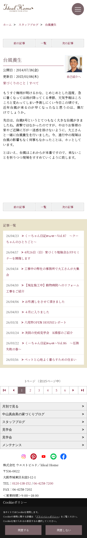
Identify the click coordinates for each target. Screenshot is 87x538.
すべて (34, 83)
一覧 (43, 43)
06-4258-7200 (43, 483)
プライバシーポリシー (47, 516)
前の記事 (19, 43)
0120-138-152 (21, 483)
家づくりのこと (14, 83)
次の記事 (67, 43)
